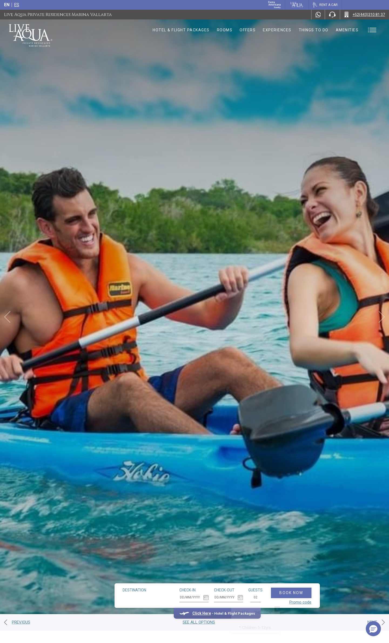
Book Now (269, 576)
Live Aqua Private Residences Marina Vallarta (58, 15)
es (16, 4)
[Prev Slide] (7, 317)
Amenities (347, 30)
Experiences (277, 30)
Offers (248, 30)
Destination (112, 573)
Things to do (313, 30)
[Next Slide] (381, 317)
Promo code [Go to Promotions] (278, 585)
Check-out (201, 573)
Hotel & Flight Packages (181, 30)
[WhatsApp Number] (318, 14)
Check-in (165, 573)
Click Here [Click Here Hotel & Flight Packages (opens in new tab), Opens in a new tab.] (179, 596)
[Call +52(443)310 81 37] (364, 14)
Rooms (225, 30)
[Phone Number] (332, 14)
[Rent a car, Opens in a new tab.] (325, 5)
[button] (373, 628)
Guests (233, 573)
